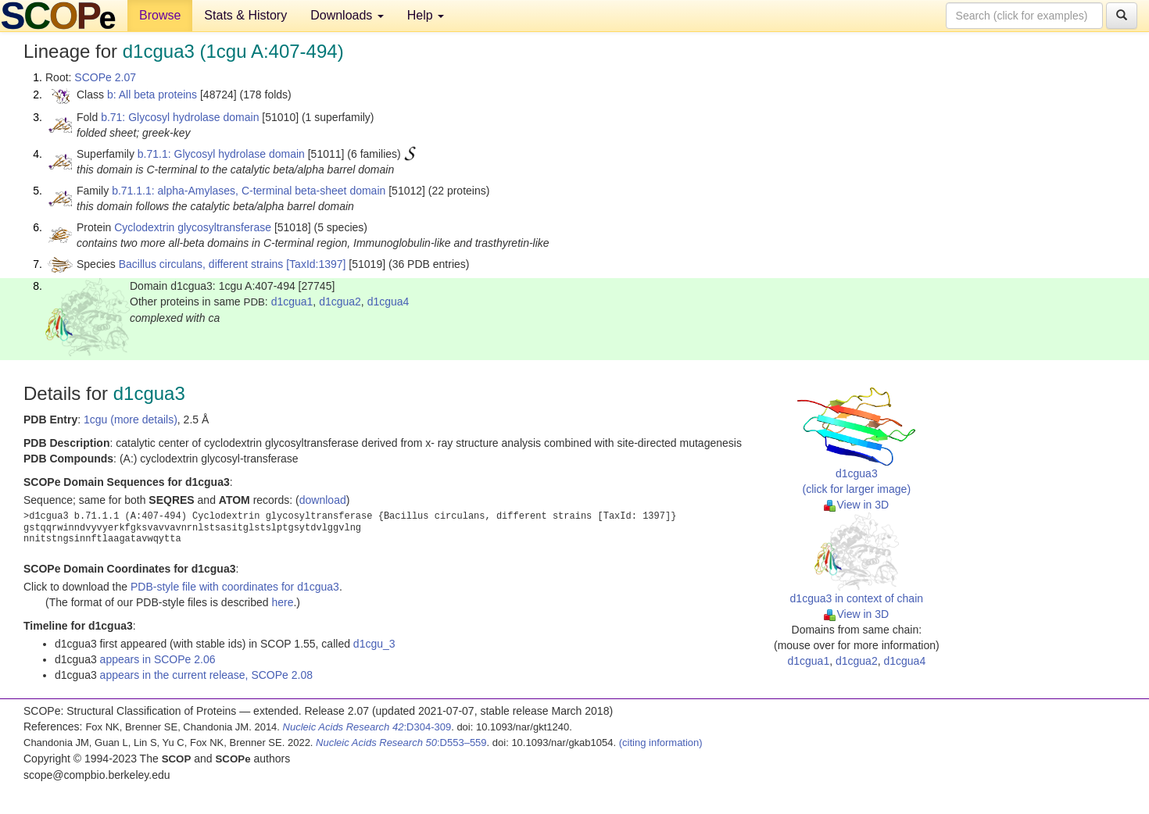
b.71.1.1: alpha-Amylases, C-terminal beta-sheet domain (248, 190)
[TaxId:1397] (315, 264)
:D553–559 (401, 742)
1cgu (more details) (130, 419)
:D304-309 (367, 727)
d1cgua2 (340, 301)
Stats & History (245, 15)
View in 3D (856, 504)
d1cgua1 (292, 301)
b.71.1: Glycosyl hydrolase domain (221, 154)
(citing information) (661, 742)
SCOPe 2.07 (105, 77)
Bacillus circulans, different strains (201, 264)
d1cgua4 (388, 301)
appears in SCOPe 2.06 (158, 659)
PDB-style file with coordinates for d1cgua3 (235, 586)
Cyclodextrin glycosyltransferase (192, 227)
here (282, 602)
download (322, 500)
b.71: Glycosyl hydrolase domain (180, 117)
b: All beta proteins (152, 94)
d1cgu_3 (374, 643)
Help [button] (425, 15)
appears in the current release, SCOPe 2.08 (206, 675)
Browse (160, 15)
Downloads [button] (347, 15)
